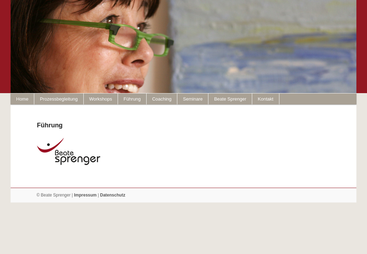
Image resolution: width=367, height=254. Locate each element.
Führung (132, 99)
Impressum (85, 195)
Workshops (100, 99)
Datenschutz (112, 195)
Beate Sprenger (230, 99)
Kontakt (265, 99)
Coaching (162, 99)
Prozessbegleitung (59, 99)
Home (22, 99)
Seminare (193, 99)
